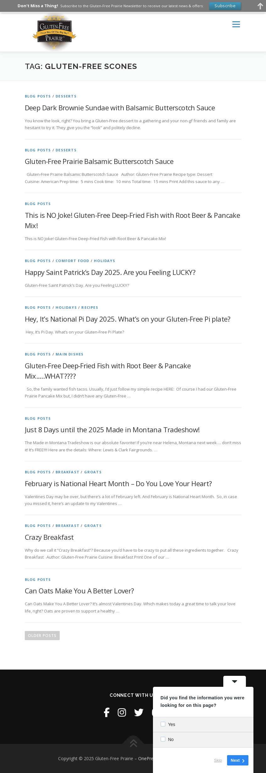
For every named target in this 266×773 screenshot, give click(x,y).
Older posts (42, 635)
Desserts (66, 96)
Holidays (104, 260)
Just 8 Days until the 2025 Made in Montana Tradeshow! (112, 429)
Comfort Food (72, 260)
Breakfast (67, 472)
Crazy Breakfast (49, 537)
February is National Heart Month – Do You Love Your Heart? (118, 483)
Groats (93, 472)
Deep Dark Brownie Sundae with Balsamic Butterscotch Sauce (120, 107)
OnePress (148, 758)
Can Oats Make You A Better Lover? (79, 590)
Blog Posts (38, 96)
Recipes (89, 307)
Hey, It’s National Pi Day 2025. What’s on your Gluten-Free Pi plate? (128, 318)
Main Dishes (70, 354)
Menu (236, 24)
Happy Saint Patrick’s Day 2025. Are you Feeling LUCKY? (110, 272)
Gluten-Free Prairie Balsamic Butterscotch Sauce (99, 161)
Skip (218, 760)
